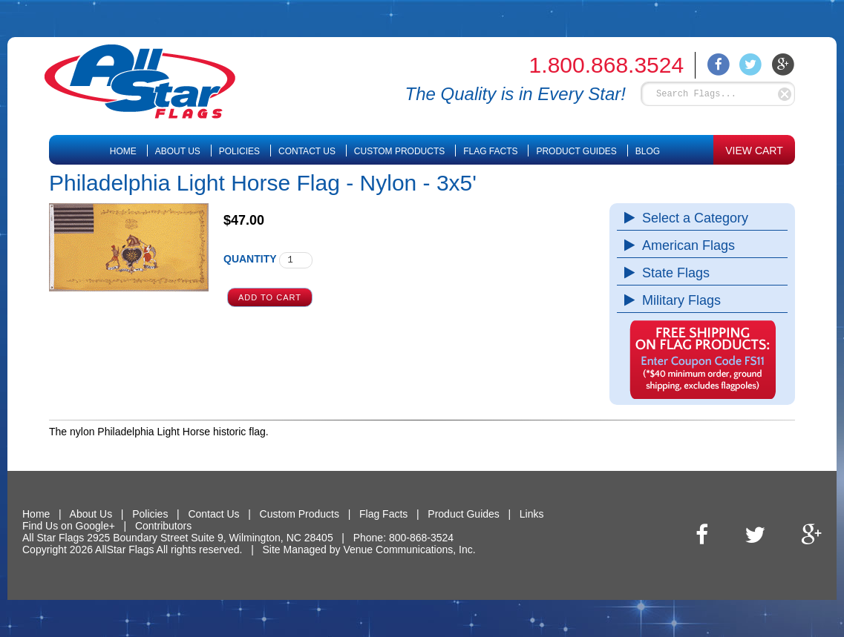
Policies (239, 151)
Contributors (163, 526)
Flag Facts (490, 151)
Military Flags (678, 300)
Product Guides (576, 151)
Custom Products (399, 151)
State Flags (672, 272)
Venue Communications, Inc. (409, 549)
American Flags (685, 245)
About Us (177, 151)
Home (123, 151)
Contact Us (307, 151)
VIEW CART (754, 150)
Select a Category (691, 218)
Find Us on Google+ (68, 526)
